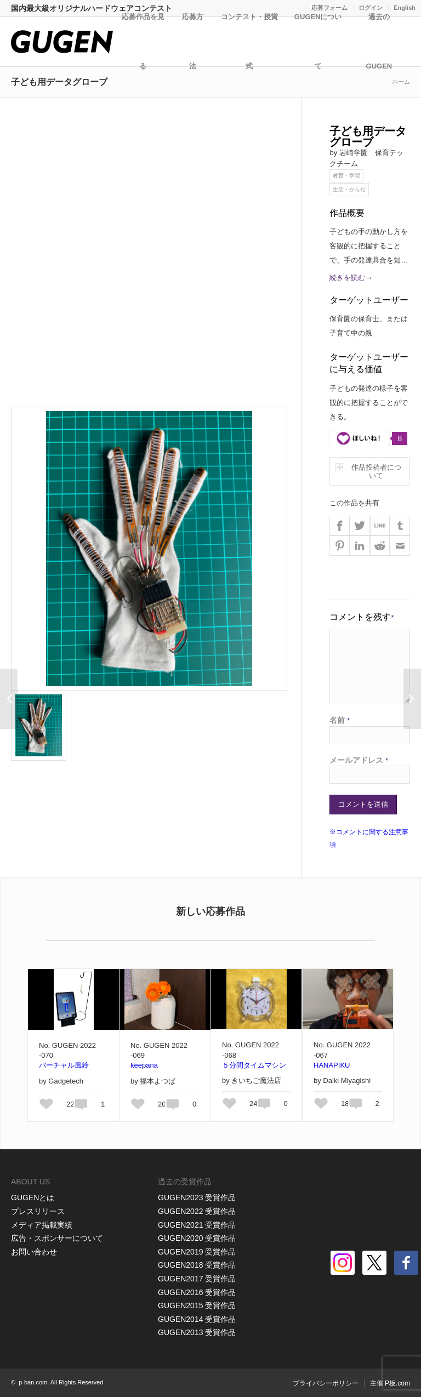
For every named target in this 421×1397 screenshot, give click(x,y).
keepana (144, 1065)
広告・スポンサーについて (57, 1238)
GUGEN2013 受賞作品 (197, 1332)
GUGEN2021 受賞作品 (197, 1225)
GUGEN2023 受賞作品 (197, 1197)
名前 (339, 720)
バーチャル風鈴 (64, 1065)
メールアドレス (358, 760)
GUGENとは (32, 1197)
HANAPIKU (332, 1065)
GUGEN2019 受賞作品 (197, 1251)
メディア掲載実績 (41, 1225)
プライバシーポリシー (326, 1383)
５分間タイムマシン (254, 1065)
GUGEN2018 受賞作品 (197, 1265)
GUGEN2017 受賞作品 (197, 1278)
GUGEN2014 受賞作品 (197, 1319)
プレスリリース (38, 1211)
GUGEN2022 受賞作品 (197, 1211)
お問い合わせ (34, 1251)
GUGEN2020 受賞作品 (197, 1238)
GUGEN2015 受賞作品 (197, 1305)
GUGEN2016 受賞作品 (197, 1292)
